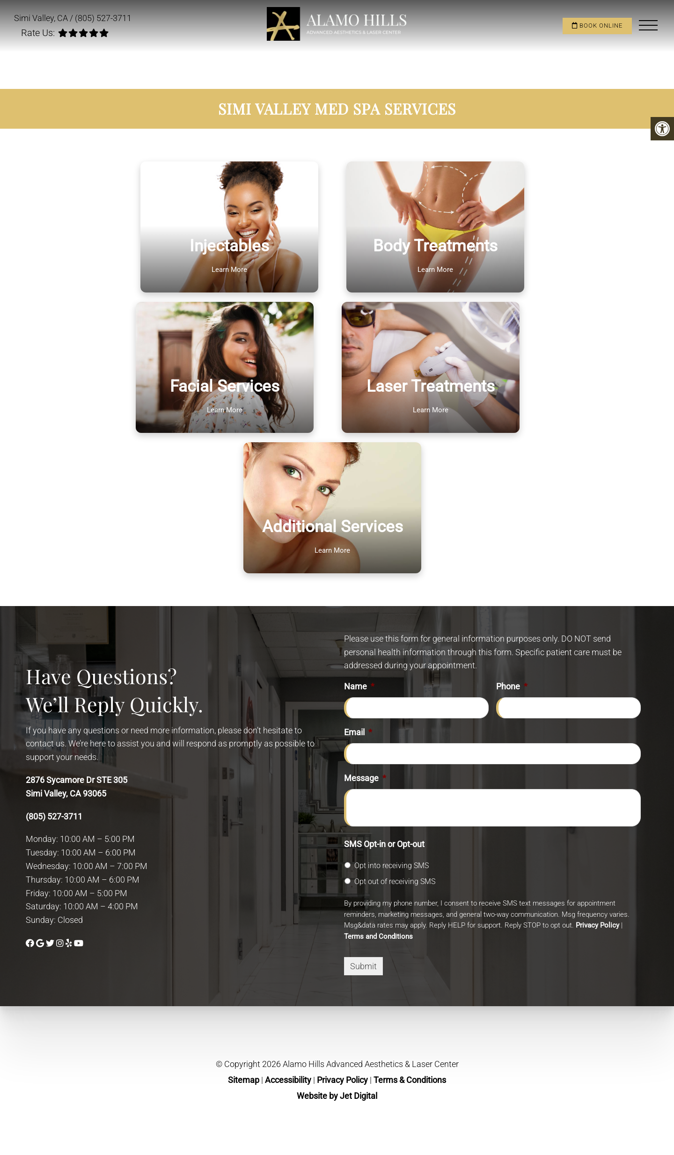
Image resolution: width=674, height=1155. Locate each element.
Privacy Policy (597, 925)
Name (359, 686)
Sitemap (243, 1080)
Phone (511, 686)
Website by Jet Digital (337, 1096)
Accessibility (288, 1080)
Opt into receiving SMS (391, 865)
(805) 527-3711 (103, 18)
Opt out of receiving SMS (394, 881)
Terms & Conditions (410, 1080)
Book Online (597, 25)
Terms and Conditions (378, 936)
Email (358, 732)
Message (365, 778)
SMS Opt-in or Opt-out (384, 844)
